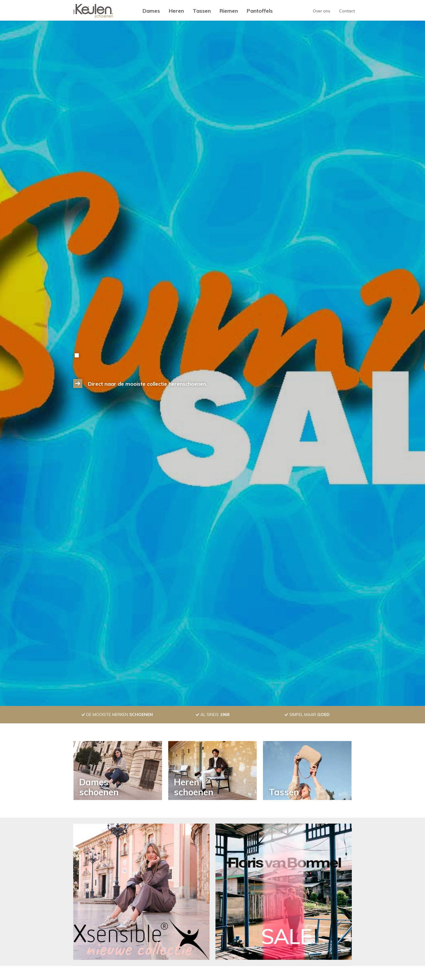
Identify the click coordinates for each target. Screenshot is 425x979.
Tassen (202, 10)
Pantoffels (260, 10)
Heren (176, 10)
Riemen (229, 10)
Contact (347, 11)
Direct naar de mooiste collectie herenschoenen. (147, 384)
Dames (151, 10)
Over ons (321, 11)
